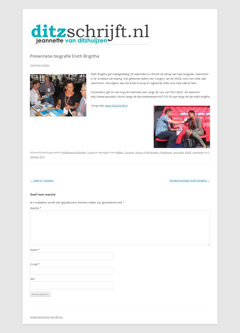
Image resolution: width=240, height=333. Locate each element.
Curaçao (129, 152)
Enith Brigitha (151, 152)
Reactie (35, 208)
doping (139, 152)
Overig (91, 152)
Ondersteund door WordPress (46, 317)
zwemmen (198, 152)
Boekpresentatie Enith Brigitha (190, 180)
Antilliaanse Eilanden (74, 152)
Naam (35, 250)
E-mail (35, 264)
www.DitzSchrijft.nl (116, 105)
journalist (178, 152)
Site (32, 279)
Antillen (119, 152)
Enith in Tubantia (42, 180)
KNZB (188, 152)
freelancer (166, 152)
